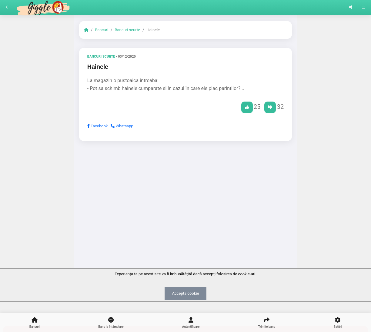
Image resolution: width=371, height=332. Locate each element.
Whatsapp (122, 126)
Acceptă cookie (185, 293)
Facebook (97, 126)
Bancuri (101, 30)
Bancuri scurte (127, 30)
